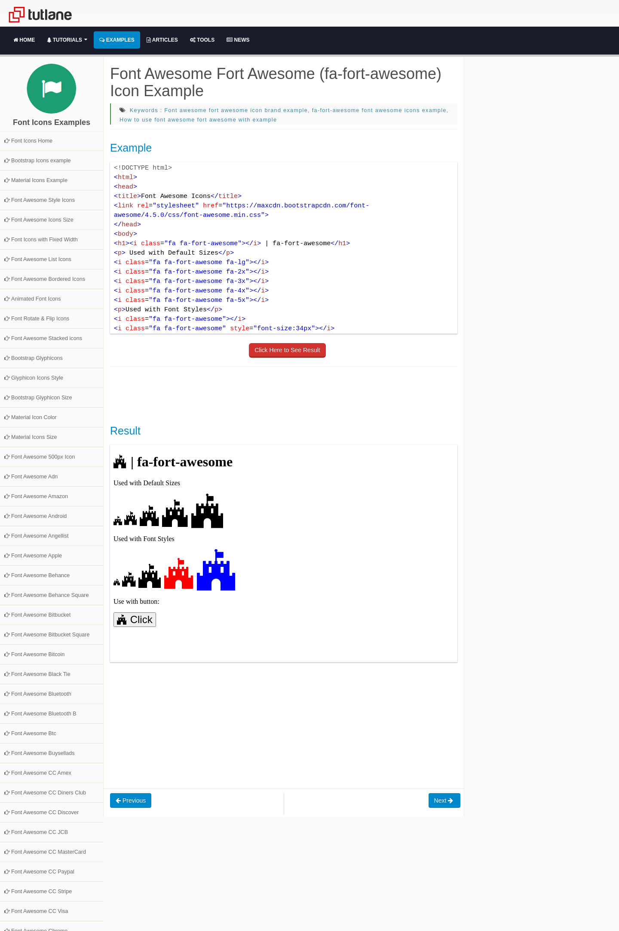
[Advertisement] (266, 394)
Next (444, 800)
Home (24, 40)
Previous (131, 800)
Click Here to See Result (287, 350)
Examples (116, 40)
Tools (202, 40)
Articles (162, 40)
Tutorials (67, 40)
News (238, 40)
